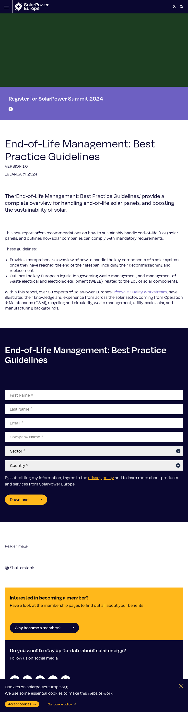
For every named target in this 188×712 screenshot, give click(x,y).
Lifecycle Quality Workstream (139, 291)
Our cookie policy (62, 704)
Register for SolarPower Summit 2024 (56, 103)
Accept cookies (22, 704)
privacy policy (101, 477)
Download (26, 499)
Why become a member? (44, 627)
